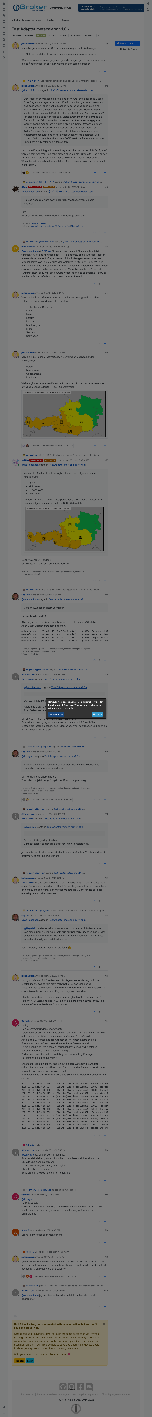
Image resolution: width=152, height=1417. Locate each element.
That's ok (97, 714)
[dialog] (76, 708)
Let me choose (56, 714)
